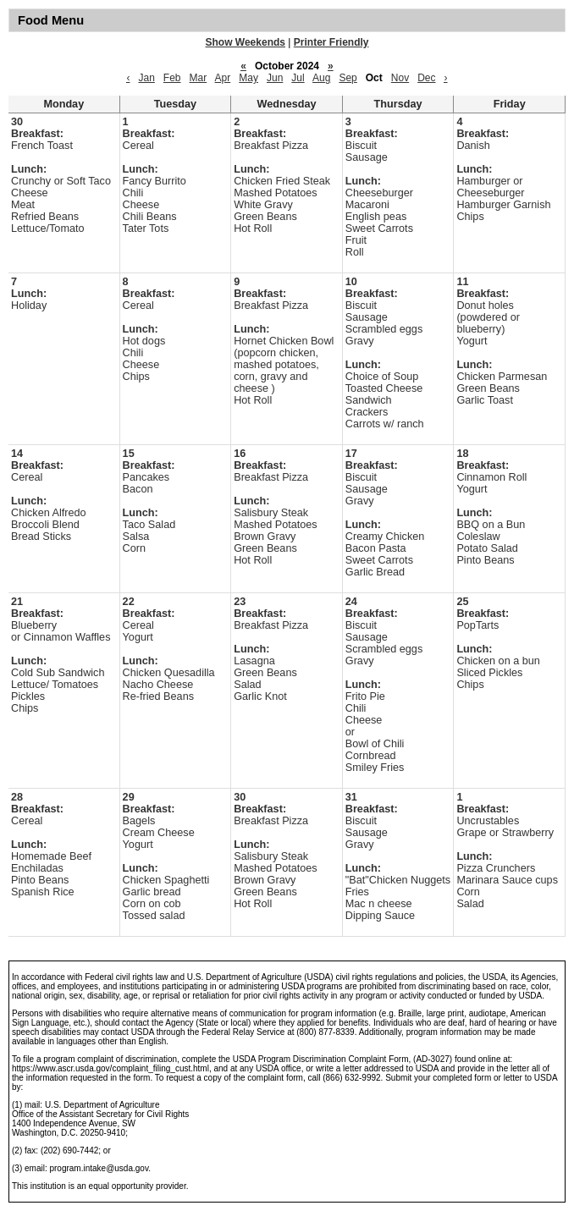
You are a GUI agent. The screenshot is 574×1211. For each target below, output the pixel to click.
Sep (347, 78)
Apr (223, 78)
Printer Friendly (331, 42)
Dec (426, 78)
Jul (297, 78)
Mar (198, 78)
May (248, 78)
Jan (146, 78)
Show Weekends (245, 42)
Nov (400, 78)
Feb (172, 78)
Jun (275, 78)
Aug (321, 78)
